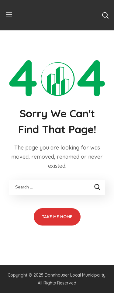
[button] (105, 15)
